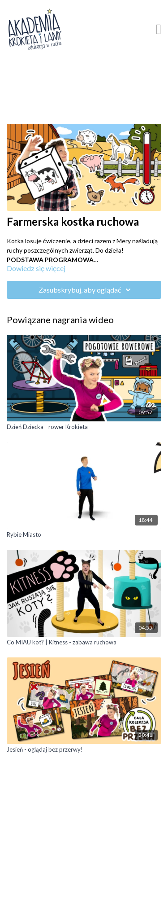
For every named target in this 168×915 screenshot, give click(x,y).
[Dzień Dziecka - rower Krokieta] (84, 427)
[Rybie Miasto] (84, 534)
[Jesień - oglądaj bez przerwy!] (84, 749)
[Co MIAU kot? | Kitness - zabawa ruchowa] (84, 642)
